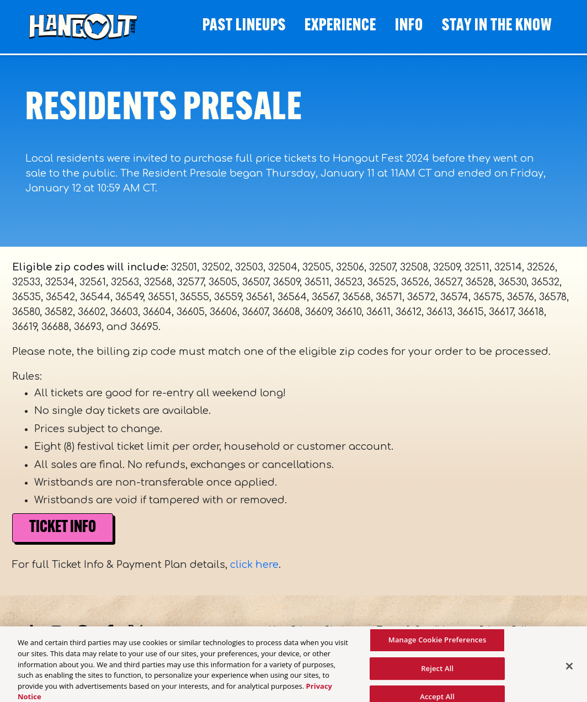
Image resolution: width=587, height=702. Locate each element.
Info (409, 26)
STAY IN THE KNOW (497, 26)
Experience (340, 26)
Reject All (437, 672)
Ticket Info (62, 527)
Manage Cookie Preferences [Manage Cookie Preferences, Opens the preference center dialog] (437, 643)
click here (254, 564)
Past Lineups (244, 26)
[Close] (569, 669)
